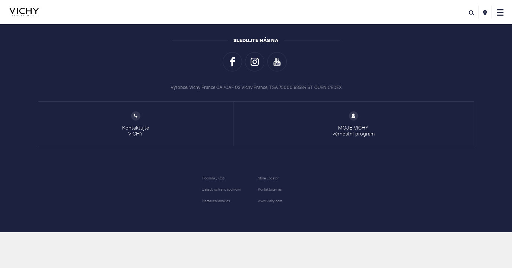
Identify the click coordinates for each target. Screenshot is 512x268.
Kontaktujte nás (270, 189)
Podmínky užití (213, 178)
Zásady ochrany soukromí (221, 189)
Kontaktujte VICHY (135, 124)
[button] (500, 12)
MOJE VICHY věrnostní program (354, 124)
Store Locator (268, 178)
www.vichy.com (270, 200)
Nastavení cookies (216, 200)
